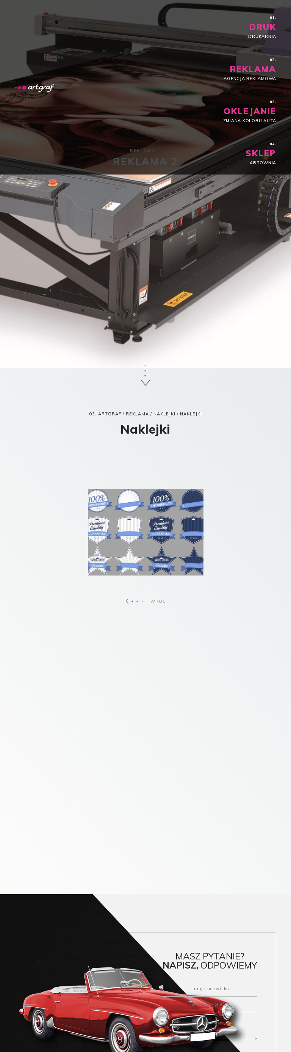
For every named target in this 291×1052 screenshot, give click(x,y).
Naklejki (164, 414)
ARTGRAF (109, 414)
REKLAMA (137, 414)
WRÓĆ (145, 601)
